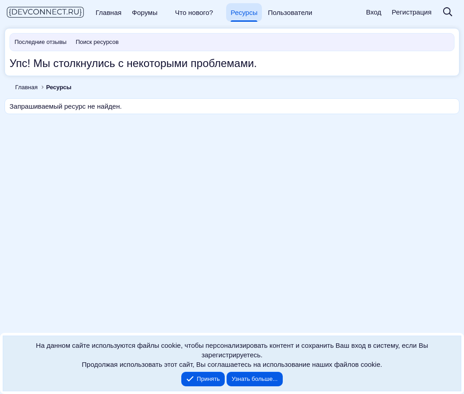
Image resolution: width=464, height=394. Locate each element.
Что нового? (194, 12)
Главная (108, 12)
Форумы (144, 12)
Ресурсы (244, 12)
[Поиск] (447, 12)
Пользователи (290, 12)
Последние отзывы (40, 41)
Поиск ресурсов (97, 41)
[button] (163, 12)
